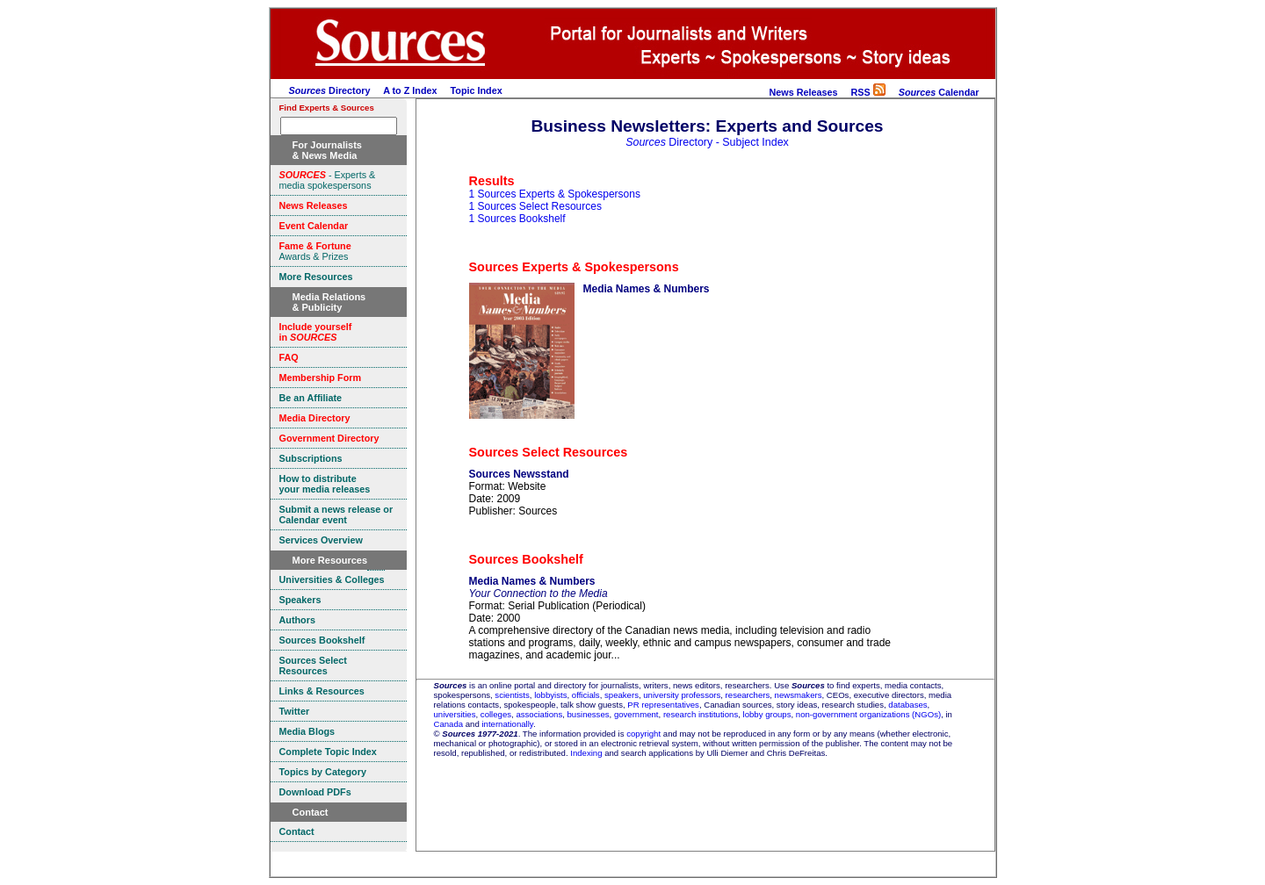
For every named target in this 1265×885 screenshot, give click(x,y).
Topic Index (476, 90)
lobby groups (767, 714)
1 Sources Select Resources (535, 206)
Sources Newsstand (519, 474)
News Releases (803, 92)
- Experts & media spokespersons (327, 180)
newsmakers (798, 695)
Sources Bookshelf (526, 559)
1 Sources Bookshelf (517, 218)
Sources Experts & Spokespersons (574, 267)
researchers (748, 695)
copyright (643, 733)
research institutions (700, 714)
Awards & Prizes (315, 251)
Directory (330, 90)
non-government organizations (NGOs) (868, 714)
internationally (507, 724)
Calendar (939, 92)
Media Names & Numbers (646, 289)
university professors (681, 695)
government (636, 714)
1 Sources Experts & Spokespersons (554, 194)
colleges (496, 714)
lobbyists (550, 695)
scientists (512, 695)
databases (907, 704)
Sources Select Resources (548, 452)
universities (455, 714)
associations (539, 714)
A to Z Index (410, 90)
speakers (621, 695)
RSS (867, 92)
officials (586, 695)
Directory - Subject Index (707, 142)
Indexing (586, 753)
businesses (588, 714)
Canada (449, 724)
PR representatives (663, 704)
